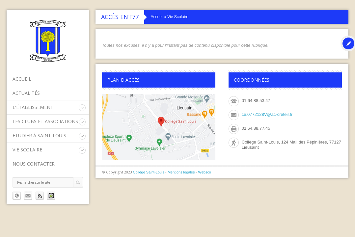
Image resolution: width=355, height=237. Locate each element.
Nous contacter (34, 164)
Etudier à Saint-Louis (39, 135)
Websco (204, 172)
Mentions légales (181, 172)
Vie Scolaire (27, 149)
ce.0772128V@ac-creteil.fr (267, 114)
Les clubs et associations (45, 121)
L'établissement (33, 107)
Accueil (22, 79)
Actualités (26, 93)
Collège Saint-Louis (148, 172)
